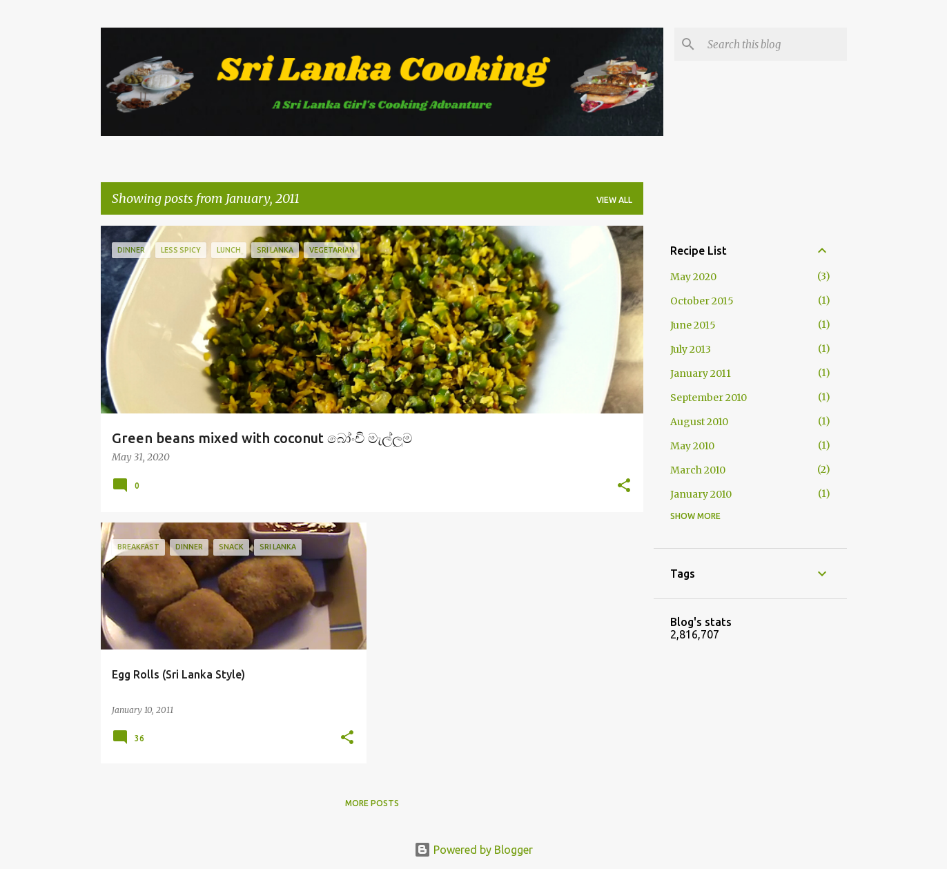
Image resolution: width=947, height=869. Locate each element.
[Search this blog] (774, 44)
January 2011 (700, 373)
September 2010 (708, 397)
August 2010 (699, 422)
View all (614, 199)
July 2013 (690, 349)
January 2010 (701, 494)
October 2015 (702, 301)
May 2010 (692, 446)
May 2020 (693, 277)
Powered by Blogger (473, 849)
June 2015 (693, 325)
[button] (624, 486)
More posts (372, 803)
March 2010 (697, 470)
